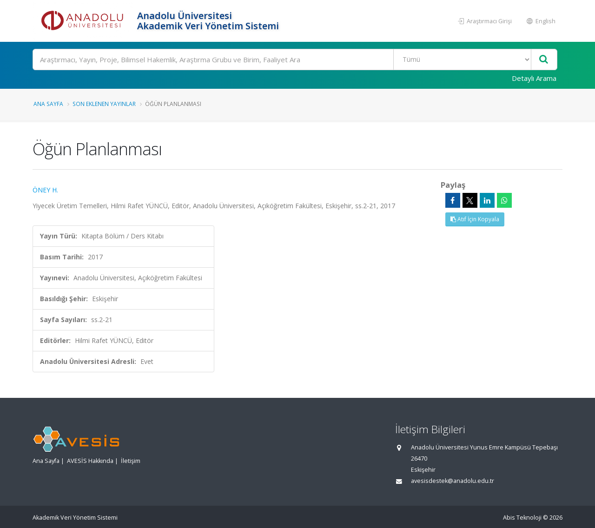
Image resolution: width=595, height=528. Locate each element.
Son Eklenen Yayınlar (104, 103)
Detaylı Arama (534, 78)
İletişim (130, 461)
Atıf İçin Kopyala (474, 219)
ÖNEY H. (45, 189)
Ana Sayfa (48, 103)
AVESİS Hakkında (90, 461)
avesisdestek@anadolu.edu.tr (452, 481)
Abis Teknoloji (522, 517)
